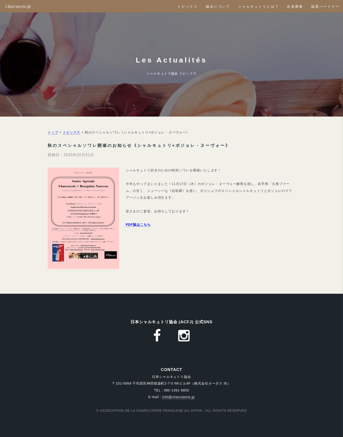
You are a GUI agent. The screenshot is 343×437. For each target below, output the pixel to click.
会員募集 (295, 6)
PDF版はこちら (138, 224)
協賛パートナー (325, 6)
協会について (218, 6)
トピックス (187, 6)
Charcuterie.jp (18, 6)
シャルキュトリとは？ (258, 6)
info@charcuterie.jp (178, 397)
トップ (53, 132)
